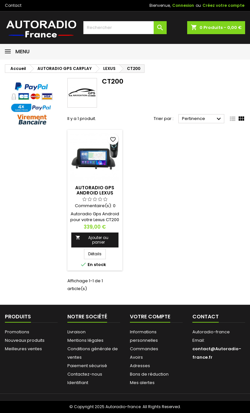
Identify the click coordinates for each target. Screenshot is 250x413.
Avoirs (136, 357)
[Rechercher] (125, 27)
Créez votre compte (223, 5)
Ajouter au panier (92, 240)
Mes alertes (142, 383)
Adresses (140, 366)
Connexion (183, 5)
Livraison (76, 332)
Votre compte (150, 316)
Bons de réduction (149, 374)
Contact (13, 5)
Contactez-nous (84, 374)
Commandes (144, 349)
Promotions (17, 332)
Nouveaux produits (25, 340)
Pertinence (202, 119)
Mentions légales (85, 340)
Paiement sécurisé (87, 366)
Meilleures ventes (23, 349)
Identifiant (77, 383)
